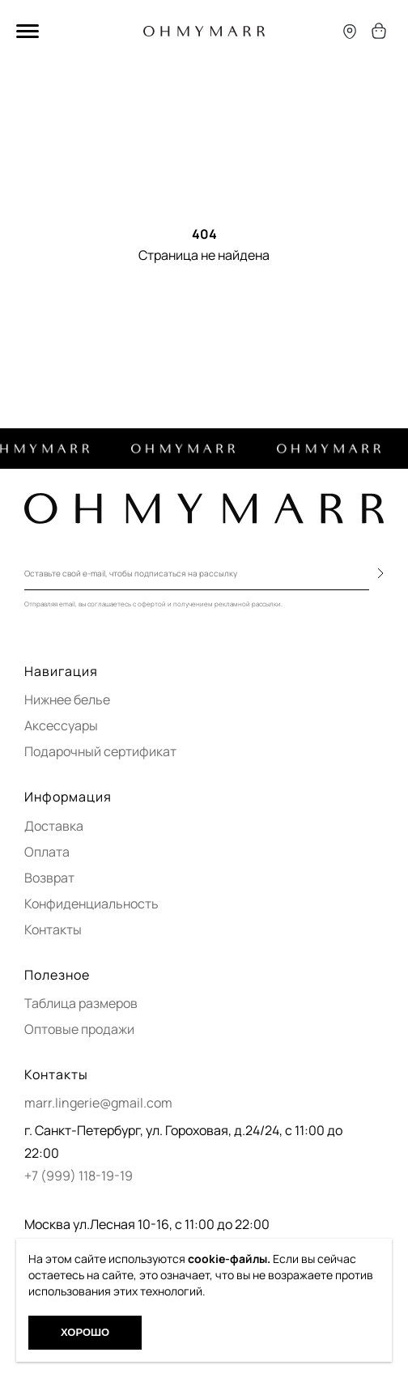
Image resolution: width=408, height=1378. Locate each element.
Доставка (53, 826)
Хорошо (85, 1332)
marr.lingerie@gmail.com (98, 1103)
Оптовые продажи (79, 1029)
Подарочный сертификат (100, 751)
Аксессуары (61, 725)
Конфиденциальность (91, 903)
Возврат (49, 878)
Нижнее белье (67, 699)
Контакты (53, 929)
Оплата (47, 852)
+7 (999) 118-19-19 (78, 1175)
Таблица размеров (81, 1003)
